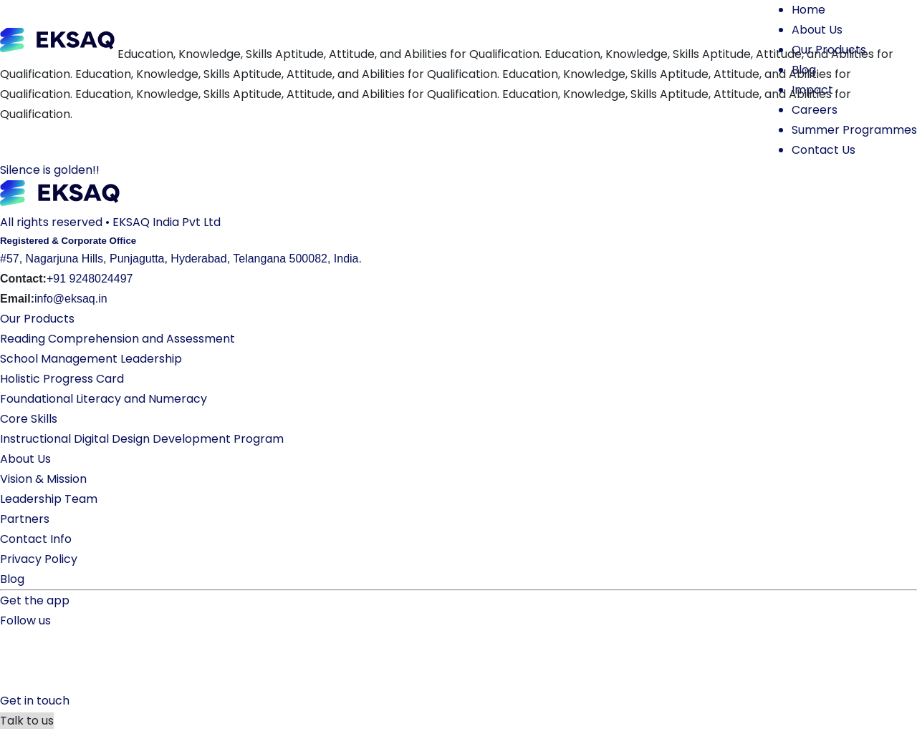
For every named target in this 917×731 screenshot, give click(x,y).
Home (808, 9)
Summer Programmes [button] (854, 130)
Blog (12, 579)
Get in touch (34, 700)
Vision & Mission (43, 479)
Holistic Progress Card (62, 379)
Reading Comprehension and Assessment (117, 338)
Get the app (34, 600)
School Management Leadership (91, 358)
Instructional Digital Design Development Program (142, 439)
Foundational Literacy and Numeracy (103, 399)
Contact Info (36, 539)
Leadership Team (48, 499)
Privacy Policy (38, 559)
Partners (24, 519)
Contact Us (823, 150)
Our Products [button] (829, 49)
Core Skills (28, 419)
